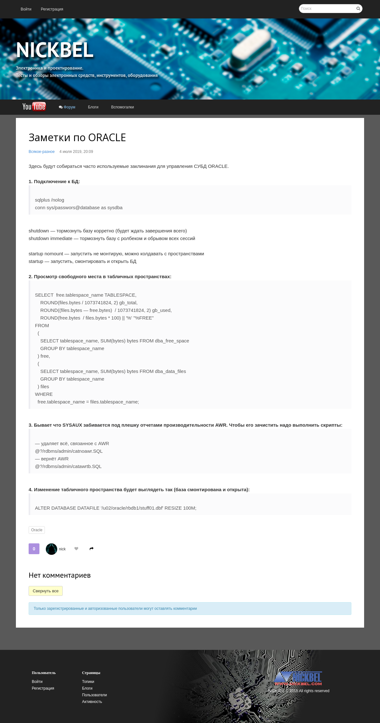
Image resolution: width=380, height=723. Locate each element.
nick (62, 549)
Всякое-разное (42, 151)
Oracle (36, 530)
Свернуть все (46, 591)
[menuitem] (26, 9)
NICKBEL (54, 49)
